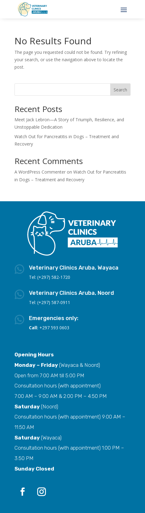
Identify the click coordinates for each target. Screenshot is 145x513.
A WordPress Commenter (40, 172)
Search (120, 90)
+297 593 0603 (54, 328)
